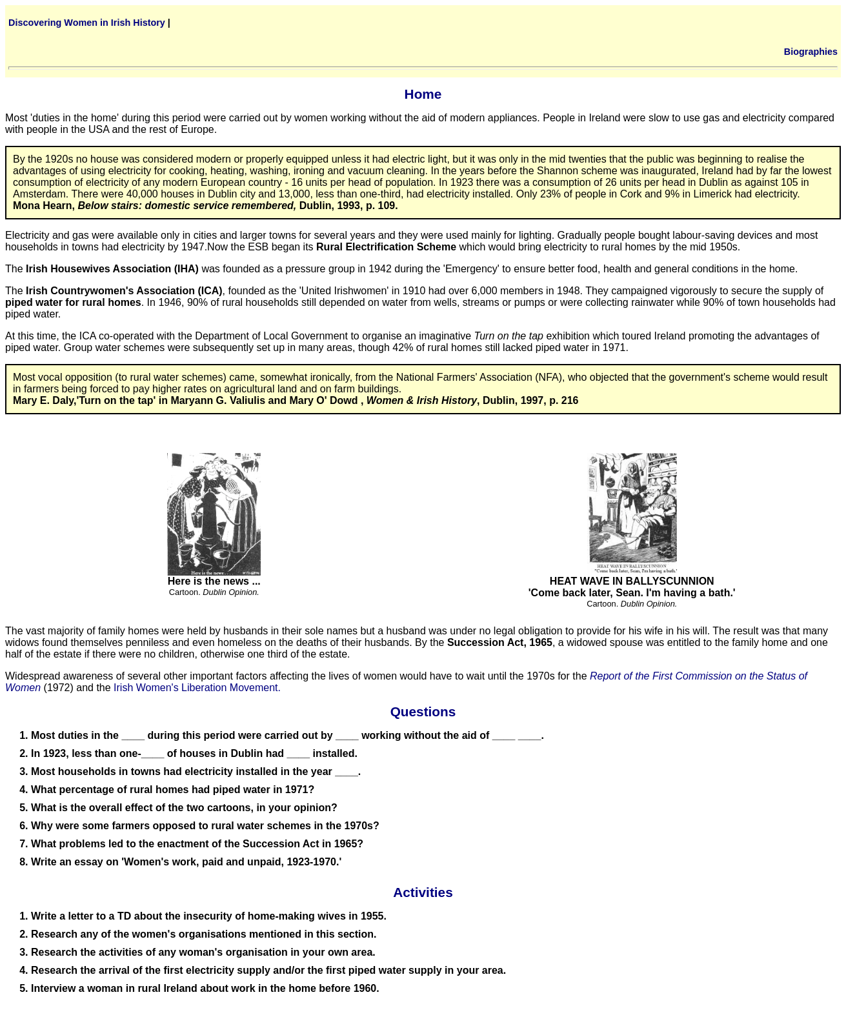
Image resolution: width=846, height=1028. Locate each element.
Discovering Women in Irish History (86, 22)
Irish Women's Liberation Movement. (197, 687)
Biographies (811, 51)
